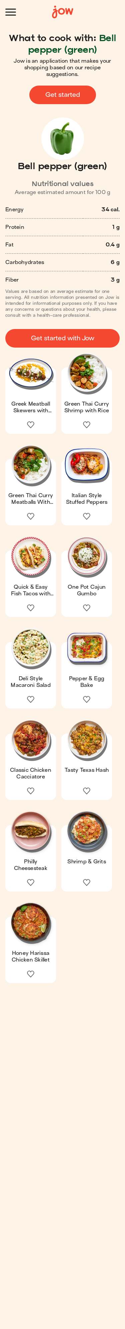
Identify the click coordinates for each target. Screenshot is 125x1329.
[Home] (63, 12)
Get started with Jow (62, 338)
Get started (62, 94)
